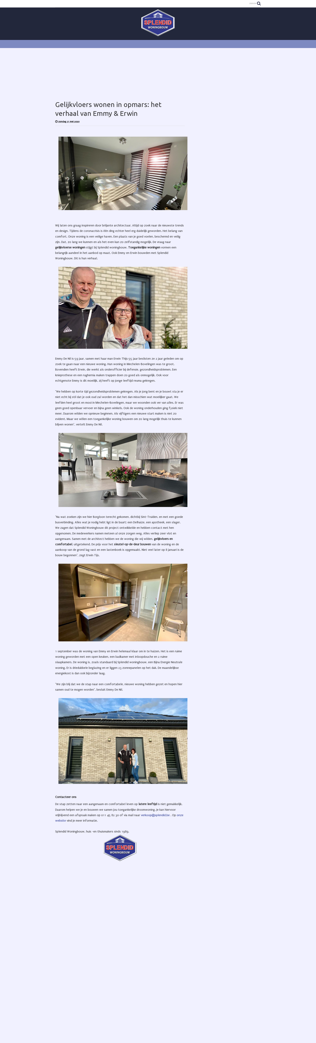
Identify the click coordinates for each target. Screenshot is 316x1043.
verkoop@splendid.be (155, 815)
